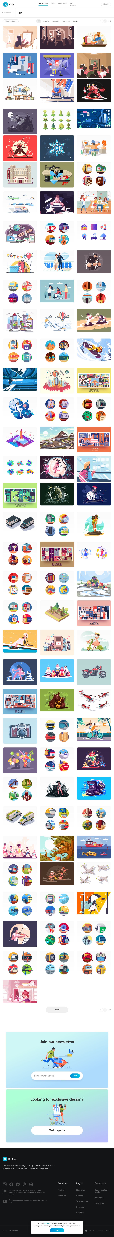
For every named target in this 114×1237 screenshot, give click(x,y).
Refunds (80, 1207)
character (46, 21)
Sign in (106, 4)
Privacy (79, 1196)
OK (57, 1230)
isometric (56, 21)
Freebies (62, 1196)
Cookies (80, 1213)
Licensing (80, 1190)
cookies (47, 1223)
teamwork (66, 21)
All (38, 21)
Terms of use (82, 1201)
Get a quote (57, 1130)
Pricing (61, 1190)
